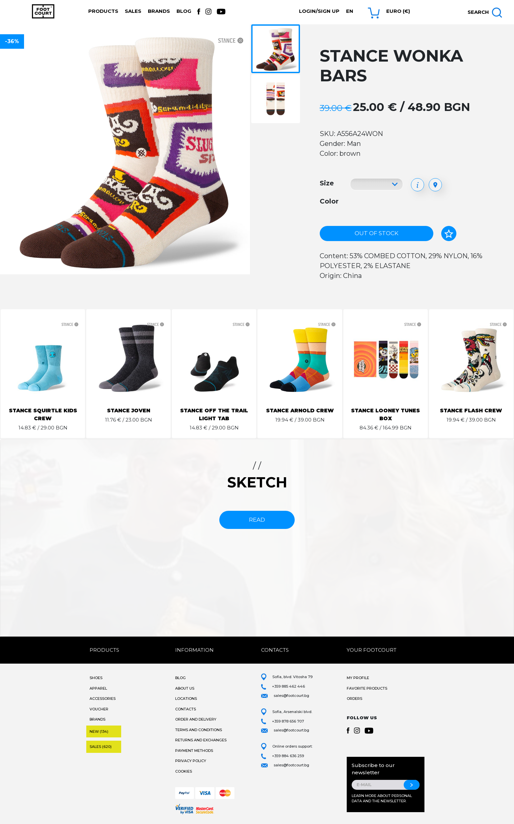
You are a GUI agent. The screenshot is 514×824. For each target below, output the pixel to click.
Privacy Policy (190, 760)
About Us (184, 688)
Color (329, 201)
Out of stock (376, 233)
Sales (133, 11)
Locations (186, 698)
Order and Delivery (195, 719)
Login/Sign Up (319, 11)
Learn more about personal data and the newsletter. (382, 798)
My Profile (358, 677)
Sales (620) (101, 746)
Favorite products (367, 688)
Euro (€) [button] (398, 11)
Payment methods (194, 750)
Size (327, 183)
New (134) (99, 731)
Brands (159, 11)
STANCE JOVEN (128, 410)
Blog (183, 11)
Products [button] (103, 11)
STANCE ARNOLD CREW (300, 410)
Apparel (98, 688)
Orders (354, 698)
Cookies (183, 771)
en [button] (349, 11)
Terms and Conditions (198, 730)
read (257, 519)
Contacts (185, 709)
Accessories (103, 698)
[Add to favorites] (448, 233)
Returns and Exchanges (201, 740)
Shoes (96, 677)
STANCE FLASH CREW (471, 410)
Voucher (99, 709)
